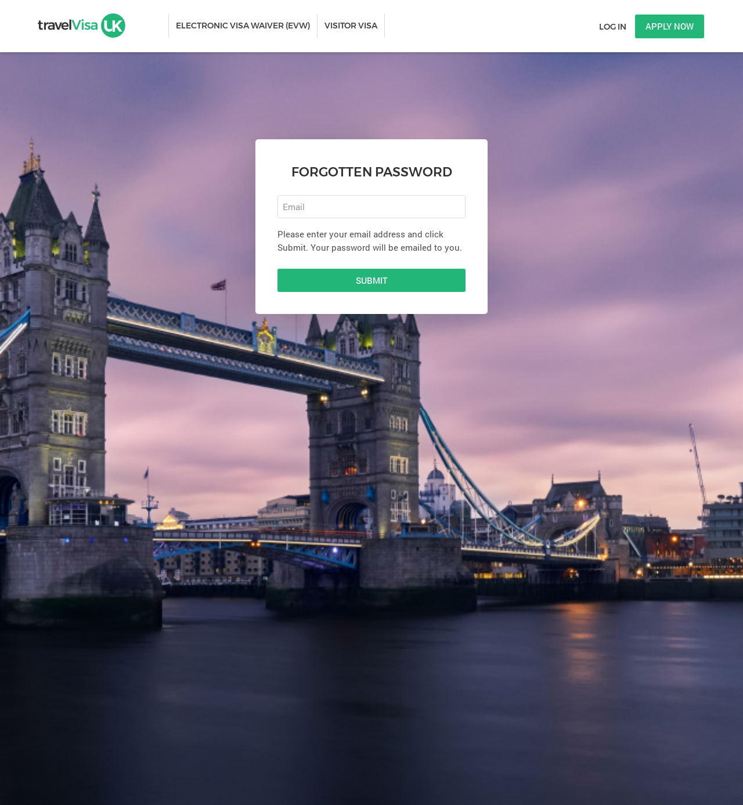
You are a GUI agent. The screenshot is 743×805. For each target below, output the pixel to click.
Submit (372, 280)
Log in (612, 26)
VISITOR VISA (350, 25)
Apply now (669, 26)
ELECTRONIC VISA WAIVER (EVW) (243, 25)
